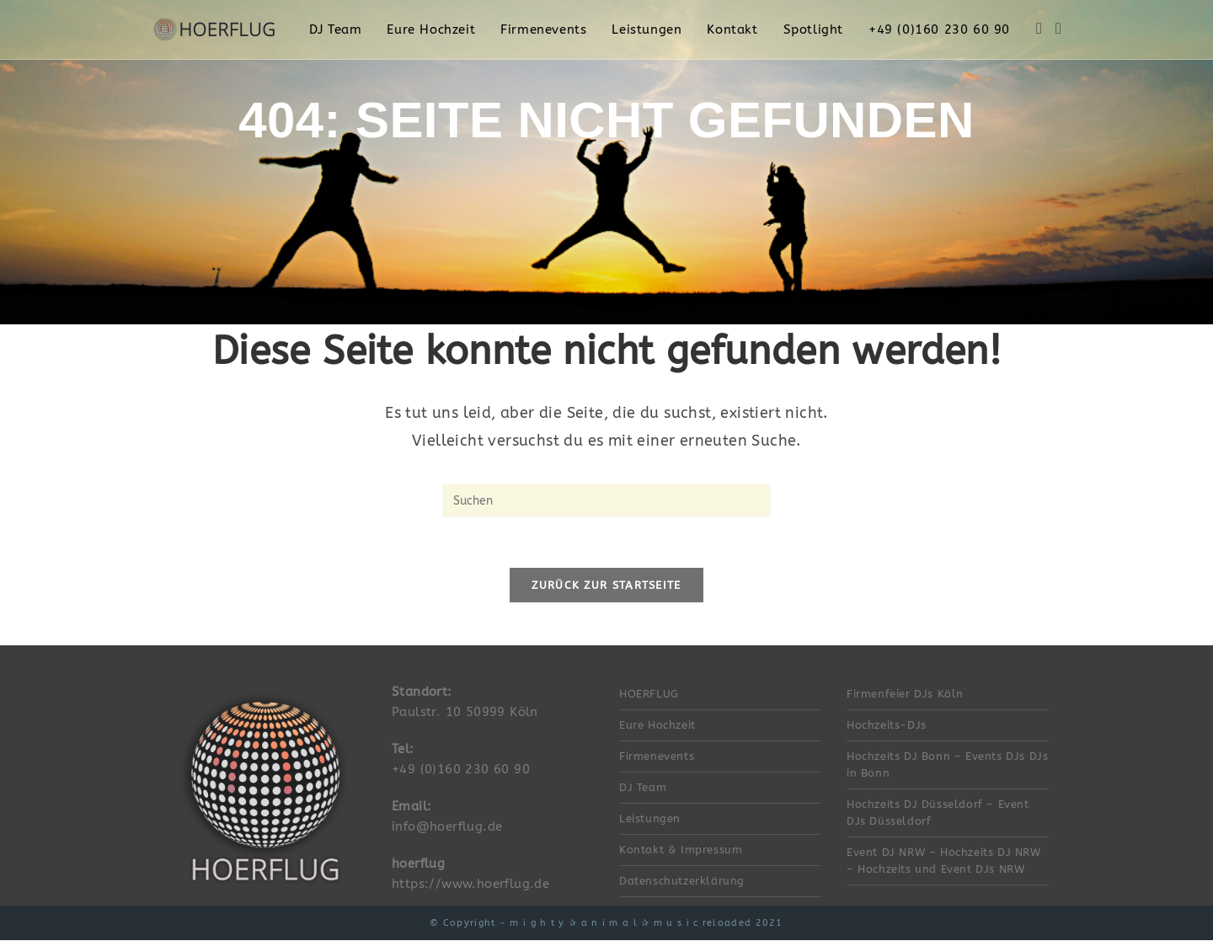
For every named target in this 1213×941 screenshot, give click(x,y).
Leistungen (650, 819)
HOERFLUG (649, 694)
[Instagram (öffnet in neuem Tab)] (1058, 28)
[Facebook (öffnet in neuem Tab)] (1039, 28)
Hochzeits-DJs (887, 725)
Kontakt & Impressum (680, 850)
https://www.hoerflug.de (470, 884)
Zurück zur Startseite (606, 586)
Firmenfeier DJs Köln (905, 694)
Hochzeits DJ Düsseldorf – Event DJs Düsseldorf (938, 813)
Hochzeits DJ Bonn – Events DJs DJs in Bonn (947, 765)
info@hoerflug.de (447, 827)
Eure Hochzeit (657, 725)
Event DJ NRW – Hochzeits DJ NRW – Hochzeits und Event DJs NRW (944, 861)
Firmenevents (656, 757)
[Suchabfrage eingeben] (606, 500)
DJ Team (642, 788)
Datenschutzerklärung (682, 881)
